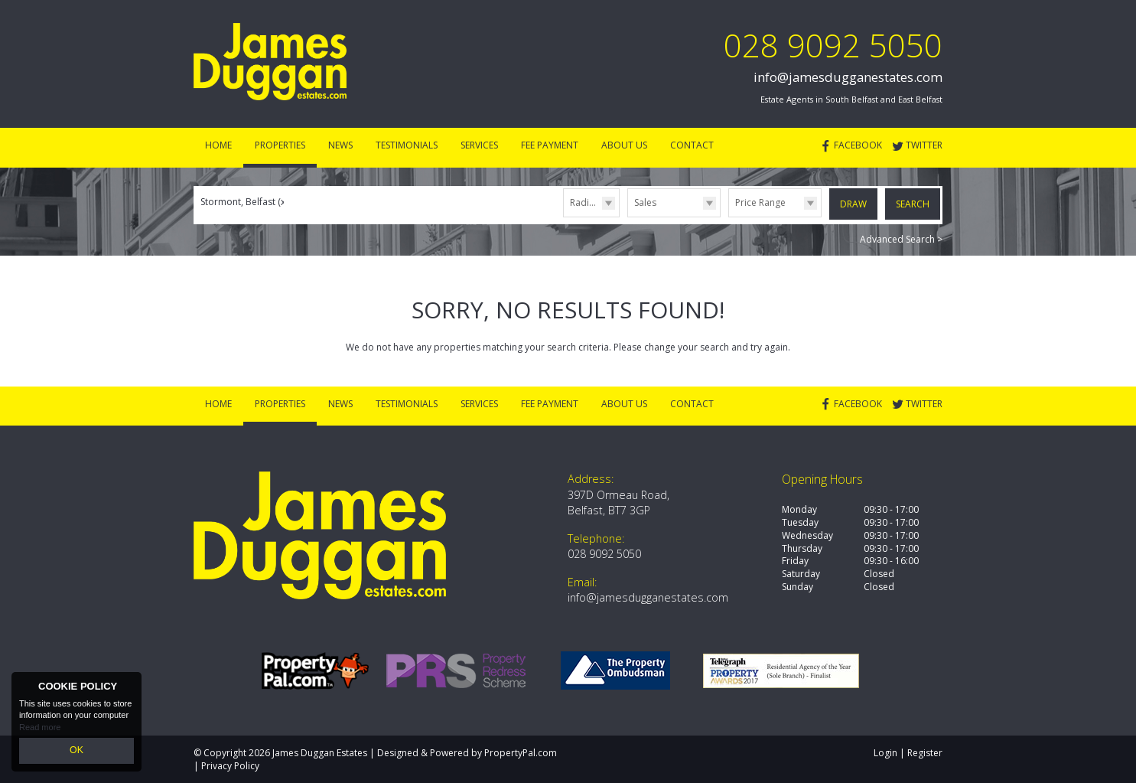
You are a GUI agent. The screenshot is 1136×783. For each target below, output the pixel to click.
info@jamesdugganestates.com (848, 77)
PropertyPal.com (520, 752)
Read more (39, 729)
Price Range (760, 202)
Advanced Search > (901, 237)
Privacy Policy (230, 765)
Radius (584, 202)
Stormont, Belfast (244, 201)
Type (627, 216)
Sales (645, 202)
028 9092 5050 (833, 45)
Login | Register (908, 752)
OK (76, 751)
